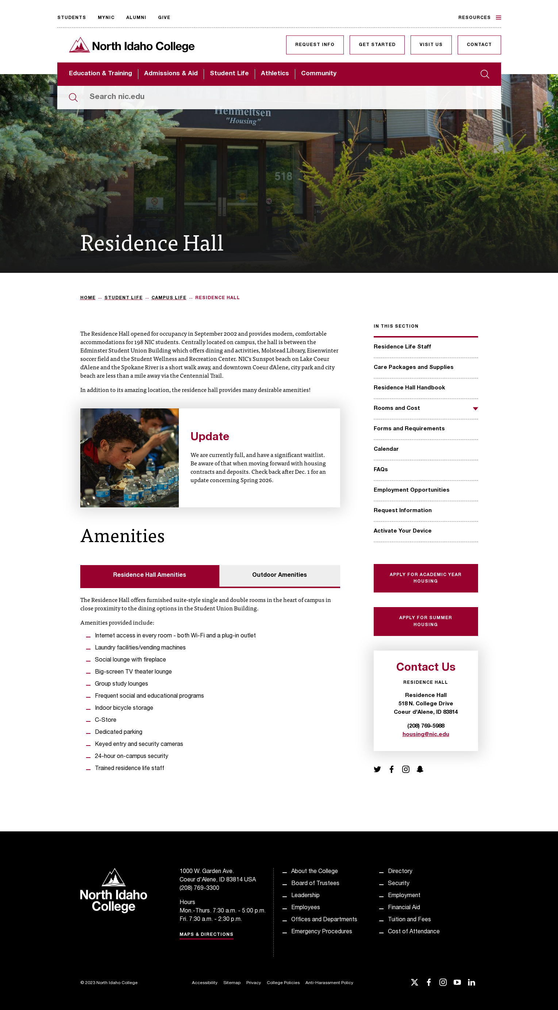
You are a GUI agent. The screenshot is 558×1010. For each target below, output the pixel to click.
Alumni (136, 18)
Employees (305, 908)
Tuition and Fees (409, 920)
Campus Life (168, 298)
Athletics (275, 74)
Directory (400, 872)
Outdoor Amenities (279, 576)
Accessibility (205, 983)
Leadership (305, 896)
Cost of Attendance (414, 932)
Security (398, 884)
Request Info (315, 45)
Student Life (229, 74)
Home (88, 298)
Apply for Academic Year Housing (426, 578)
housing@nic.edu (426, 735)
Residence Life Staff (402, 347)
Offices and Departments (324, 920)
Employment (404, 896)
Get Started (377, 45)
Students (71, 18)
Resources (479, 17)
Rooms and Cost (397, 408)
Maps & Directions (207, 935)
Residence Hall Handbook (409, 388)
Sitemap (231, 983)
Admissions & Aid (171, 74)
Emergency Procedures (321, 932)
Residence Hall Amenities (149, 576)
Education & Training (100, 74)
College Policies (283, 983)
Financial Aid (404, 908)
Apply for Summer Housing (425, 621)
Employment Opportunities (412, 490)
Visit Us (431, 45)
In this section (396, 326)
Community (318, 74)
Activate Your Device (403, 531)
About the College (314, 872)
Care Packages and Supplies (414, 367)
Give (164, 18)
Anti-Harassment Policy (329, 983)
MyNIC (106, 18)
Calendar (386, 449)
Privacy (253, 983)
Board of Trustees (315, 884)
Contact (479, 45)
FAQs (381, 470)
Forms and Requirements (409, 429)
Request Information (403, 511)
